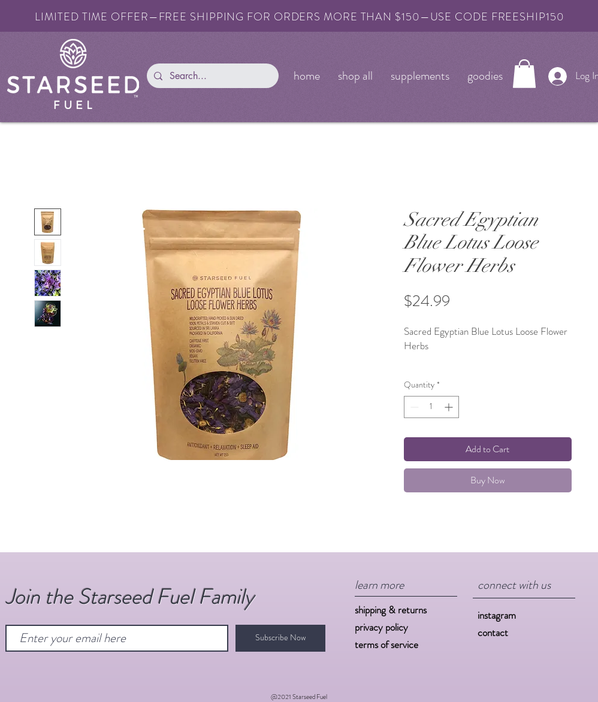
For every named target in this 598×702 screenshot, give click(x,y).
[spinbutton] (431, 407)
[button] (524, 73)
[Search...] (211, 75)
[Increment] (449, 407)
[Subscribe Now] (280, 638)
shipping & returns (391, 610)
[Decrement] (413, 407)
